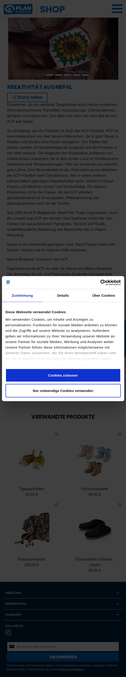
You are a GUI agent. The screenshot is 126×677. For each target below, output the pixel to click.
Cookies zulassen (63, 375)
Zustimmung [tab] (22, 295)
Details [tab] (63, 295)
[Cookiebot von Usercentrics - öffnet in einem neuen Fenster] (100, 282)
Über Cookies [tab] (103, 295)
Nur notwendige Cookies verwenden (63, 390)
